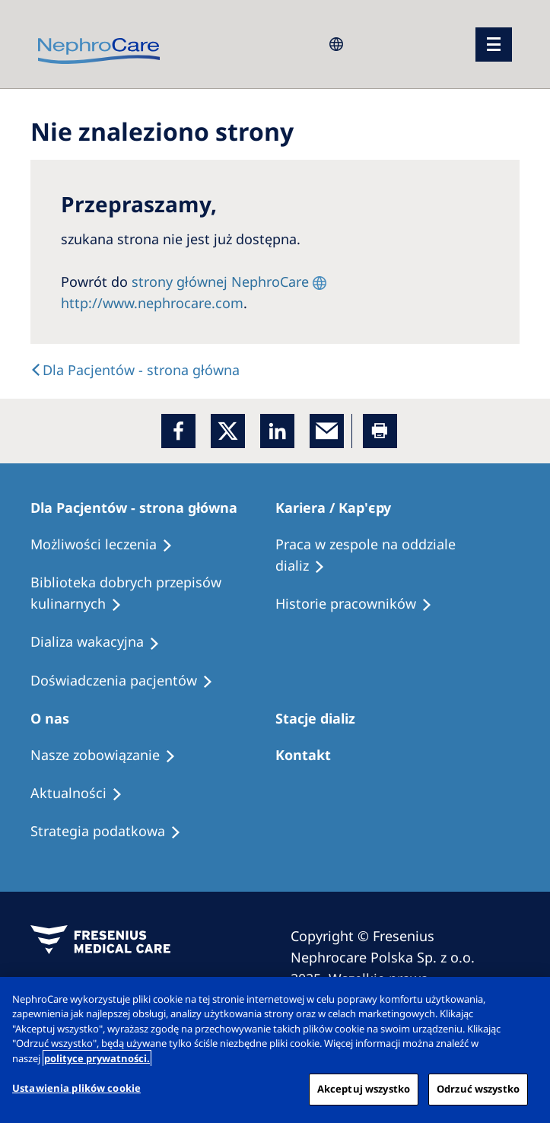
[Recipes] (152, 593)
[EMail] (327, 431)
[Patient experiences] (128, 681)
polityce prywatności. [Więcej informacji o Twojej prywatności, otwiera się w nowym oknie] (97, 1058)
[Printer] (380, 431)
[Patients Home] (140, 507)
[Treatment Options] (108, 544)
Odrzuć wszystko (478, 1089)
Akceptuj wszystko (363, 1089)
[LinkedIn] (277, 431)
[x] (228, 431)
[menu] (493, 44)
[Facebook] (178, 431)
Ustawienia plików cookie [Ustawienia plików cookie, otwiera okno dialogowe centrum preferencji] (76, 1088)
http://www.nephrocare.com (152, 303)
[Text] (135, 369)
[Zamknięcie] (525, 1001)
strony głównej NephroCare (220, 281)
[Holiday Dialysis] (101, 642)
